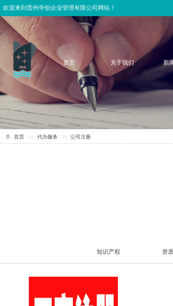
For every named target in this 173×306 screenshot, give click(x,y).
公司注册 (80, 137)
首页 (69, 63)
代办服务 (47, 137)
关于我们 (122, 63)
